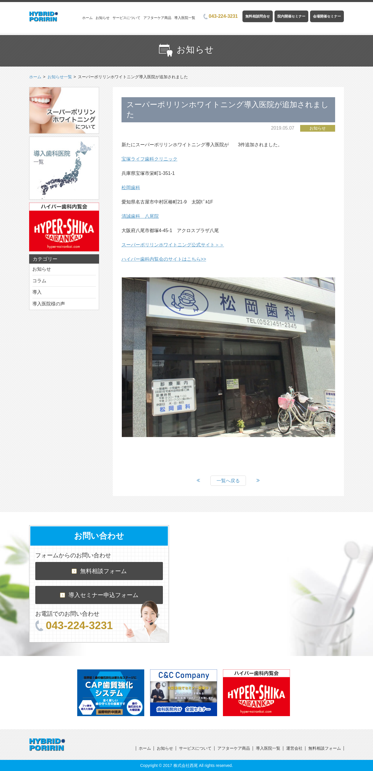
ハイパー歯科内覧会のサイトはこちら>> (164, 259)
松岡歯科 (131, 187)
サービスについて (126, 18)
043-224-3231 (220, 16)
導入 (37, 292)
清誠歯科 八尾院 (140, 216)
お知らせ (103, 18)
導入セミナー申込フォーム (99, 595)
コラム (39, 280)
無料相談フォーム (99, 571)
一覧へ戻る (228, 480)
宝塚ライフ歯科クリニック (149, 158)
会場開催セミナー (327, 16)
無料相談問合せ (257, 16)
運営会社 (294, 748)
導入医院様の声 (48, 303)
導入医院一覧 (184, 18)
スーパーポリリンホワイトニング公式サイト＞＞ (173, 244)
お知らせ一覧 (59, 76)
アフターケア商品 (157, 18)
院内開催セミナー (291, 16)
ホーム (87, 18)
